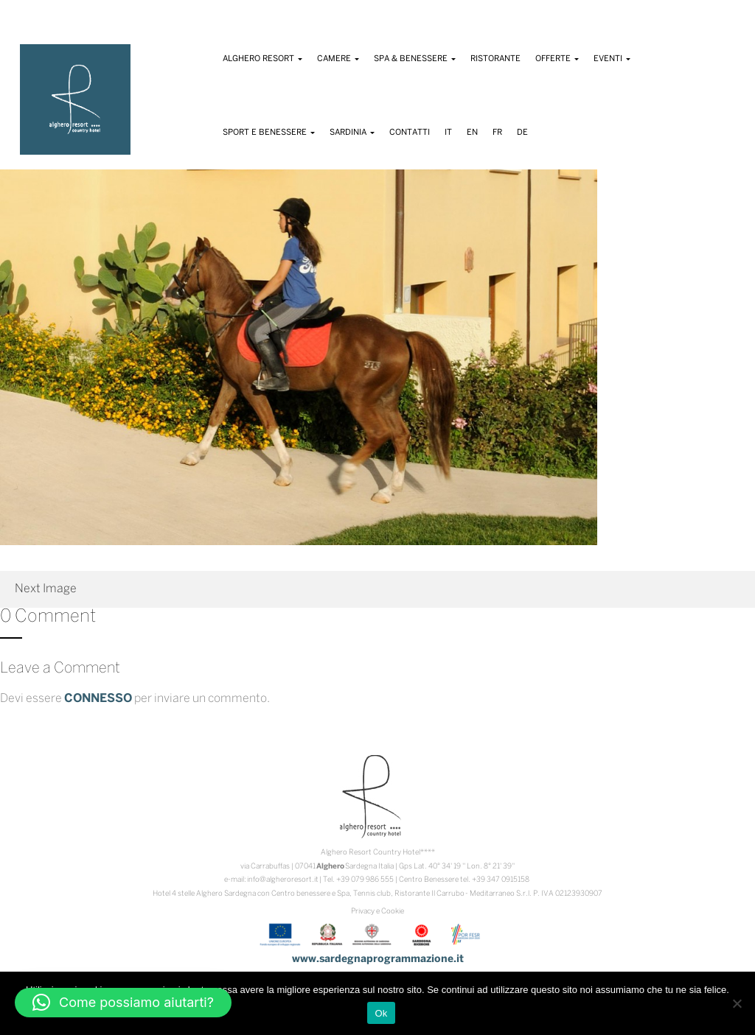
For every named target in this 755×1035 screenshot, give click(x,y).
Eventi (612, 59)
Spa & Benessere (415, 59)
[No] (736, 1003)
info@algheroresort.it (283, 880)
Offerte (557, 59)
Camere (338, 59)
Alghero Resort (262, 59)
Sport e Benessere (269, 132)
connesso (98, 698)
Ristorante (495, 59)
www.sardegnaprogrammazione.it (378, 959)
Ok (381, 1013)
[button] (123, 1002)
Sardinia (352, 132)
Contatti (409, 132)
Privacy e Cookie (377, 911)
